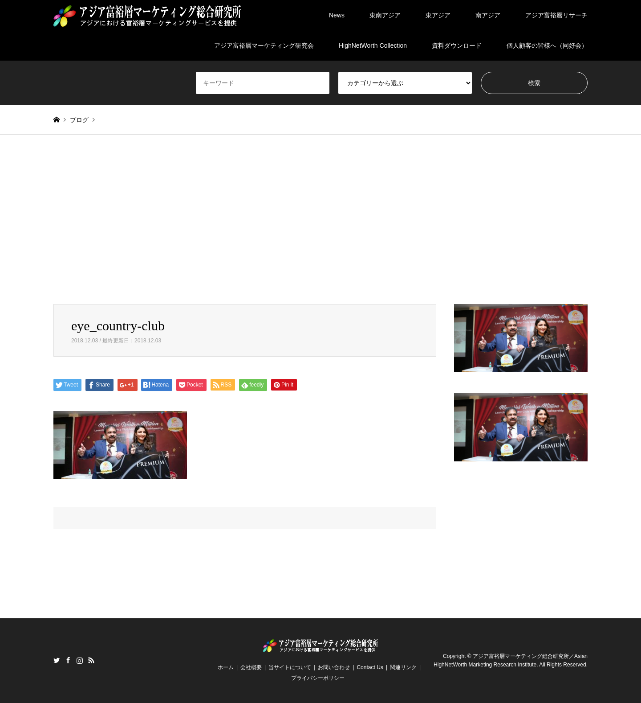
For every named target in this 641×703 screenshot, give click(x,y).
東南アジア (385, 15)
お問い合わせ (334, 667)
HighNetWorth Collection (373, 45)
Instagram (80, 660)
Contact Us (370, 667)
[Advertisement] (320, 219)
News (337, 15)
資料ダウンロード (457, 45)
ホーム (226, 667)
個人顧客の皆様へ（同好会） (547, 45)
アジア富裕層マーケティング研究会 (264, 45)
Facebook (68, 660)
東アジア (438, 15)
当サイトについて (289, 667)
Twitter (56, 660)
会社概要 (251, 667)
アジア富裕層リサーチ (556, 15)
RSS (91, 660)
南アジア (487, 15)
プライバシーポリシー (318, 678)
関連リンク (403, 667)
